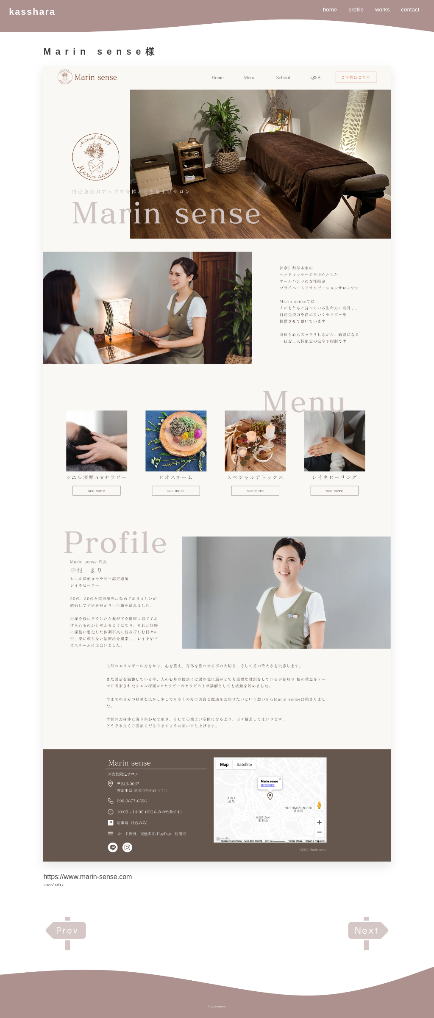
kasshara (32, 12)
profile (356, 9)
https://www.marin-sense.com (87, 876)
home (330, 9)
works (382, 9)
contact (410, 9)
